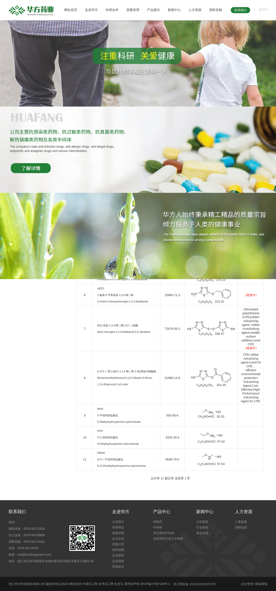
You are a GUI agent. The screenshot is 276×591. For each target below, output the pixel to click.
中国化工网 (89, 584)
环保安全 (118, 566)
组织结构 (118, 550)
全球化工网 (105, 584)
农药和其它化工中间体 (168, 538)
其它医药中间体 (163, 533)
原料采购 (215, 10)
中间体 (157, 527)
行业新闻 (202, 527)
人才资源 (194, 10)
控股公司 (118, 544)
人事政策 (241, 521)
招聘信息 (241, 527)
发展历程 (118, 533)
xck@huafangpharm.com (34, 554)
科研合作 (112, 10)
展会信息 (202, 533)
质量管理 (132, 10)
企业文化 (118, 538)
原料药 (157, 521)
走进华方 (91, 10)
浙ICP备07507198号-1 (155, 584)
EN (265, 9)
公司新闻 (202, 521)
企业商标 (118, 561)
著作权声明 (132, 584)
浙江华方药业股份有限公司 (27, 584)
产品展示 (153, 10)
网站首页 (70, 10)
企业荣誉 (118, 555)
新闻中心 (174, 10)
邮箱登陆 (261, 584)
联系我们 (240, 10)
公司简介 (118, 521)
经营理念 (118, 527)
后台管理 (247, 584)
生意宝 (118, 584)
